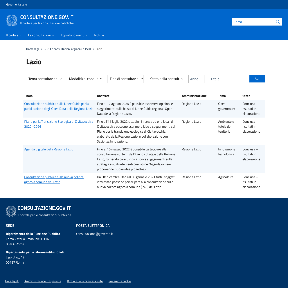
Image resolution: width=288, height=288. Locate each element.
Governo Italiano (16, 4)
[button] (257, 78)
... (45, 49)
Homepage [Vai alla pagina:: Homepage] (32, 49)
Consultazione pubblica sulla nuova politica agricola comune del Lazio (54, 179)
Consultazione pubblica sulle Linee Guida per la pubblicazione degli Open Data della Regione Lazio (58, 106)
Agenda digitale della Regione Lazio (48, 149)
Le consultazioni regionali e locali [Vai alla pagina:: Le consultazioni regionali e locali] (70, 49)
